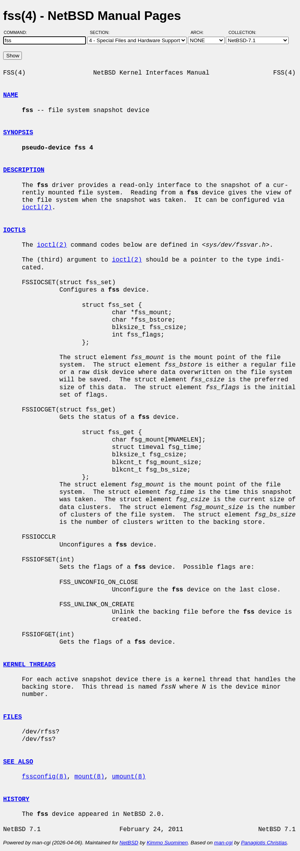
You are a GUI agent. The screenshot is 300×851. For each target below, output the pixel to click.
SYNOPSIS (18, 132)
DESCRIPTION (24, 170)
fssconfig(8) (44, 777)
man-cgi (223, 843)
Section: (101, 32)
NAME (10, 95)
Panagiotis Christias (264, 843)
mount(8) (89, 777)
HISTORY (16, 799)
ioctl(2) (37, 207)
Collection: (242, 32)
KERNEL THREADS (29, 665)
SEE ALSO (18, 762)
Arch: (201, 32)
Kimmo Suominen (167, 843)
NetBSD (129, 843)
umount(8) (128, 777)
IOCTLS (14, 230)
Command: (18, 32)
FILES (12, 717)
